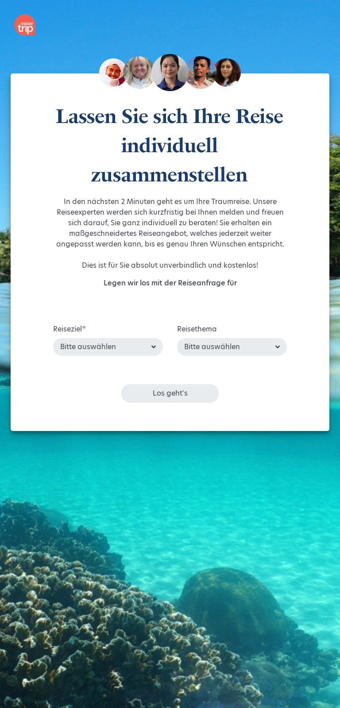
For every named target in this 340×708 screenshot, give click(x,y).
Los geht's (170, 393)
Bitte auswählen (88, 347)
